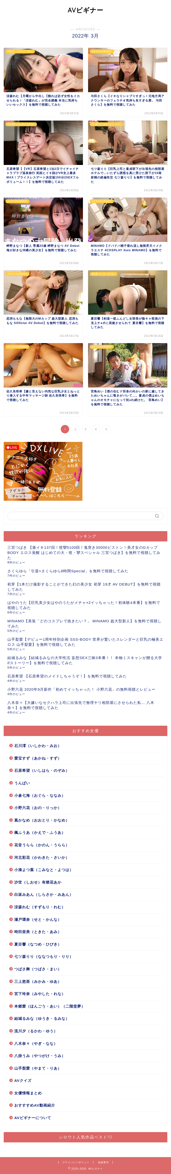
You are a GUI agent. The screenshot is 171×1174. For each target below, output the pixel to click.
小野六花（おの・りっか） (38, 808)
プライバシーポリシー (75, 1162)
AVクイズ (22, 1080)
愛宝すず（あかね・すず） (38, 758)
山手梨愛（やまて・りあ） (38, 1068)
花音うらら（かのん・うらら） (41, 845)
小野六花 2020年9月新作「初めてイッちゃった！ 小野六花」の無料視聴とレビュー (81, 689)
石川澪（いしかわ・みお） (38, 746)
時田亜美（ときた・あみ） (38, 932)
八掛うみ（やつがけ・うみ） (39, 1056)
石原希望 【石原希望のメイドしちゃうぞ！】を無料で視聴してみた (67, 676)
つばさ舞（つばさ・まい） (38, 969)
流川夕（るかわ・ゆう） (36, 1031)
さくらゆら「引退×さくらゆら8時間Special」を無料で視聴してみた (67, 571)
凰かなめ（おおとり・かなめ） (41, 820)
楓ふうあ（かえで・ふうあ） (39, 832)
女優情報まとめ (28, 1093)
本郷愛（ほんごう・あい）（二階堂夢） (49, 1006)
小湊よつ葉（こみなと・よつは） (43, 870)
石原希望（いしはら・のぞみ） (41, 770)
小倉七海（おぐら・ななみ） (39, 795)
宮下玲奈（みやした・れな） (39, 994)
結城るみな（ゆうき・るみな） (41, 1018)
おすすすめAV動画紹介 (34, 1105)
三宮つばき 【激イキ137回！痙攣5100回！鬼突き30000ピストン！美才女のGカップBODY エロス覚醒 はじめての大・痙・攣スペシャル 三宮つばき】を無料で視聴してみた (83, 552)
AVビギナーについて (32, 1118)
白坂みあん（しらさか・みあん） (43, 894)
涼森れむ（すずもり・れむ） (39, 907)
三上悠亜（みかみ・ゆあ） (38, 981)
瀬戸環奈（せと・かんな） (38, 919)
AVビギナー (85, 10)
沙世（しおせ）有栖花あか (38, 882)
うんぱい (22, 783)
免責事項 (103, 1162)
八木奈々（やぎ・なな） (36, 1043)
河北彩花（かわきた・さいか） (41, 857)
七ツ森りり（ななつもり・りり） (43, 956)
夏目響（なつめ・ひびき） (38, 944)
